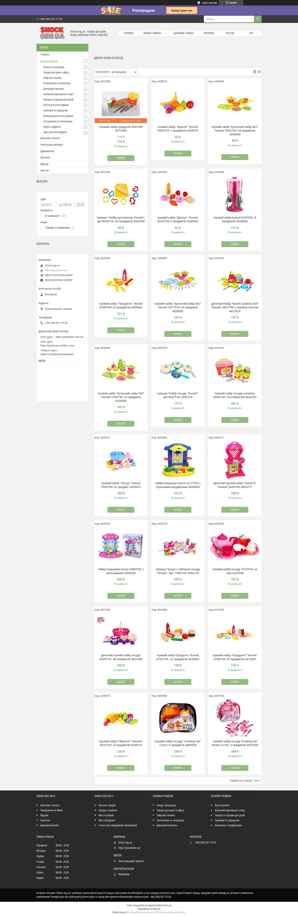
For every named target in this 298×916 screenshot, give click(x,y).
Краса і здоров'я (52, 126)
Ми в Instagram (107, 820)
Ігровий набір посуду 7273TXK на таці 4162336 (235, 571)
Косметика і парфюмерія (228, 825)
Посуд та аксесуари (53, 67)
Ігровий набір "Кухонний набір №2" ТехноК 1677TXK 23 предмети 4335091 (178, 307)
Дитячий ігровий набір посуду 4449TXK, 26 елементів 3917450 (120, 657)
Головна (128, 33)
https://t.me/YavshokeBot (59, 275)
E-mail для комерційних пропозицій (118, 825)
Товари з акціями (108, 810)
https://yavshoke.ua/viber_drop (57, 345)
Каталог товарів (152, 33)
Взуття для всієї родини (56, 105)
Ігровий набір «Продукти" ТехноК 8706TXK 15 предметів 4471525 (235, 657)
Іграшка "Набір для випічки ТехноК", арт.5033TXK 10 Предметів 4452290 (121, 219)
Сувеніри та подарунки (55, 110)
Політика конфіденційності (171, 912)
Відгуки (44, 164)
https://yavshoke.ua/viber (59, 279)
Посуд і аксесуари (166, 805)
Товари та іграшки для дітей (58, 99)
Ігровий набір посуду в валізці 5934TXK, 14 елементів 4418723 (234, 395)
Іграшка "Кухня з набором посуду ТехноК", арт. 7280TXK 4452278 (178, 571)
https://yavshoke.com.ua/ (69, 336)
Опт (251, 33)
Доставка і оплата (183, 33)
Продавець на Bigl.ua (149, 909)
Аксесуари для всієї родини (58, 116)
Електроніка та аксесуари (57, 83)
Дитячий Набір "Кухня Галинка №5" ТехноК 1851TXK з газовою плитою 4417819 (235, 307)
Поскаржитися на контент (141, 912)
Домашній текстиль (53, 89)
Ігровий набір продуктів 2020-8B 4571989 (121, 128)
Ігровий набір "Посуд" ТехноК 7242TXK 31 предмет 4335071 (121, 485)
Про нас (230, 33)
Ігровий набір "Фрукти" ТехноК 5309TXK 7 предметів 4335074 (177, 128)
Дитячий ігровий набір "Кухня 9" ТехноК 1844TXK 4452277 (234, 485)
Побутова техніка (52, 78)
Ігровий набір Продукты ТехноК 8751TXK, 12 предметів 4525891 (177, 657)
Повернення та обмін (51, 810)
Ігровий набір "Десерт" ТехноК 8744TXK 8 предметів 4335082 (177, 219)
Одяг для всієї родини (55, 132)
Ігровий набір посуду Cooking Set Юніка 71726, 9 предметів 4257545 (235, 743)
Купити (121, 158)
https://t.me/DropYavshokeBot (57, 354)
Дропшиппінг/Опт (49, 825)
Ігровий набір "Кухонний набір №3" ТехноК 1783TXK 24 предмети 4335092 (121, 397)
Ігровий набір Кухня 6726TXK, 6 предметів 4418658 (235, 219)
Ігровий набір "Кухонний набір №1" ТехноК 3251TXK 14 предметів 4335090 (235, 130)
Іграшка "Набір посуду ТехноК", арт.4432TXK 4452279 (178, 395)
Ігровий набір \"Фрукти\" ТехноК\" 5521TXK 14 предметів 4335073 (121, 743)
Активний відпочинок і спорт (58, 94)
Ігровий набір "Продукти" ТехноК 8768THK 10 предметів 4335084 (121, 305)
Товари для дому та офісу (170, 810)
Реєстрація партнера (51, 144)
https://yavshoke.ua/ (56, 270)
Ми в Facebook (106, 815)
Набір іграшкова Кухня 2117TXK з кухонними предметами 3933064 (177, 485)
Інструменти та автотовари (57, 121)
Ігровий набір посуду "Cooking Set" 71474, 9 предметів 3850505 (178, 743)
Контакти (209, 33)
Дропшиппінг (47, 151)
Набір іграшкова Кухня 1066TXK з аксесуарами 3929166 (120, 571)
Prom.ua (167, 905)
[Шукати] (258, 19)
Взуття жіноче (222, 805)
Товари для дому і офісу (56, 72)
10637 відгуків (209, 2)
